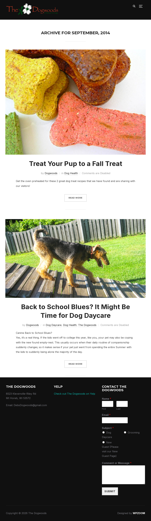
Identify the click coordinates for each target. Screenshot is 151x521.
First (104, 409)
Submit (109, 491)
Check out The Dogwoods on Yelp (74, 393)
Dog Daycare (54, 325)
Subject (108, 428)
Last (118, 409)
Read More (75, 198)
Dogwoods (51, 173)
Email (106, 415)
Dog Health (71, 173)
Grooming (134, 432)
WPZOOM (139, 513)
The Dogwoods (87, 325)
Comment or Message (116, 463)
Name (106, 398)
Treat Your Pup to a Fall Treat (75, 164)
